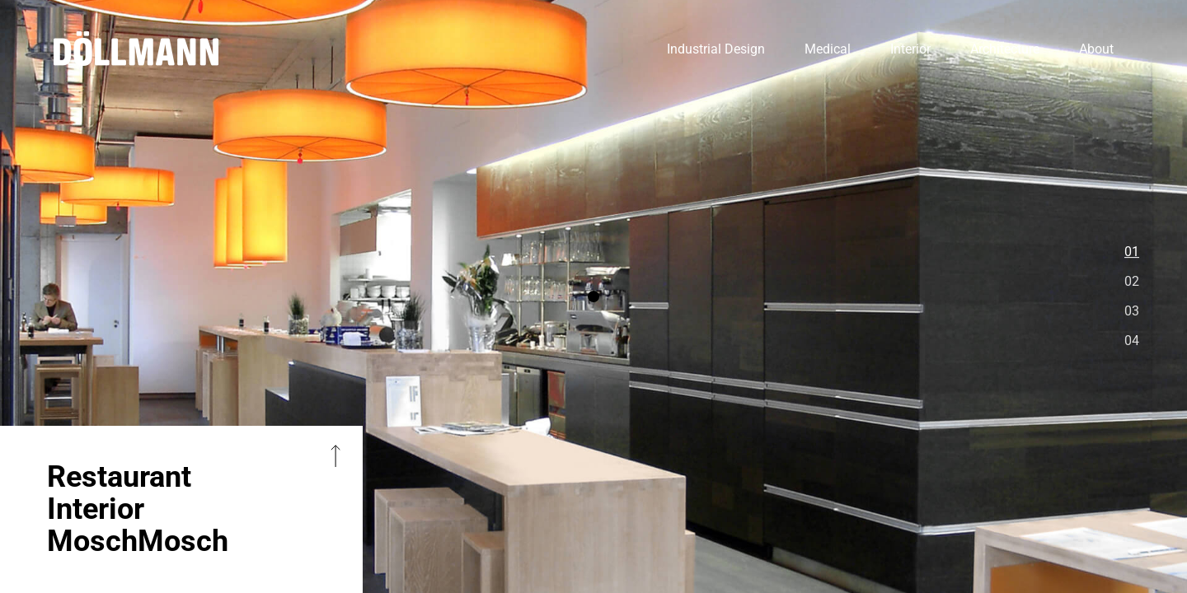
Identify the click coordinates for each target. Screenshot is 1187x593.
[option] (593, 296)
